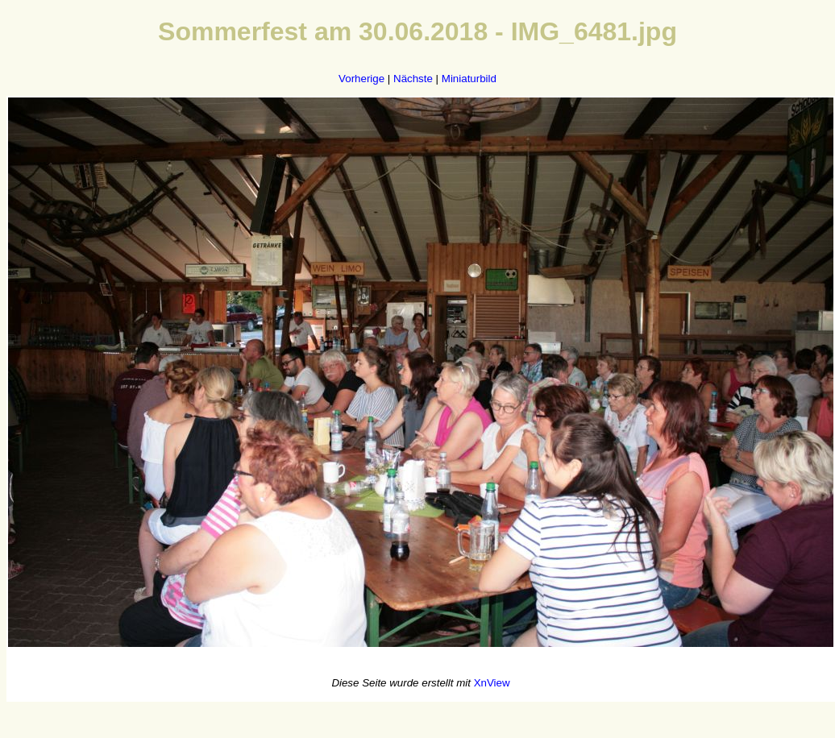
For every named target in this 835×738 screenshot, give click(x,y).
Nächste (413, 79)
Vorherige (361, 79)
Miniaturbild (469, 79)
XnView (492, 683)
